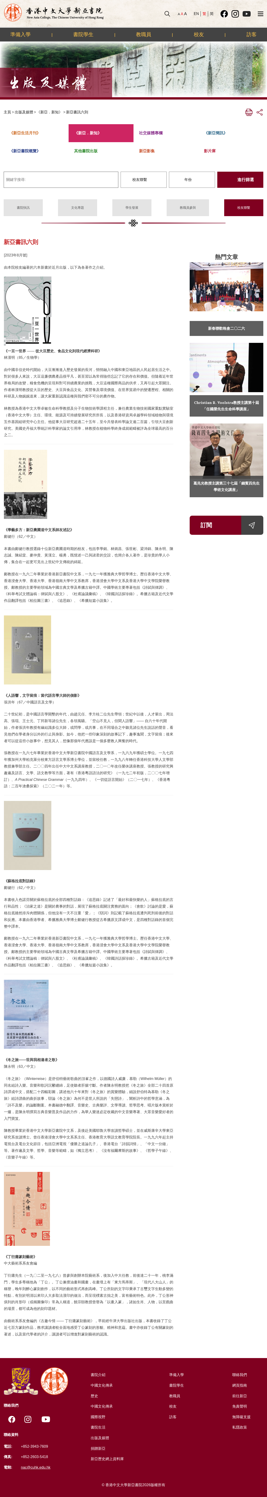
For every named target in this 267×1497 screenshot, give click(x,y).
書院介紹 (98, 1375)
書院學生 (83, 34)
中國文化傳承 (102, 1385)
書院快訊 (23, 207)
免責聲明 (239, 1406)
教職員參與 (188, 207)
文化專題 (77, 207)
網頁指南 (239, 1385)
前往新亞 (239, 1396)
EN (196, 14)
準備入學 (20, 34)
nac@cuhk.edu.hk (35, 1467)
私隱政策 (239, 1427)
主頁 (7, 112)
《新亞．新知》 (49, 112)
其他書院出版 (86, 151)
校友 (199, 34)
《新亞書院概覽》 (25, 151)
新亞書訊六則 (77, 112)
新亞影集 (147, 151)
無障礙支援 (241, 1417)
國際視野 (98, 1417)
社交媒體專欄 (151, 133)
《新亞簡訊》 (215, 133)
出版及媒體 (24, 112)
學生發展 (131, 207)
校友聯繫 (243, 207)
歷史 (94, 1396)
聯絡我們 (239, 1375)
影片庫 (210, 151)
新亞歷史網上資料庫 (107, 1459)
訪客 (252, 34)
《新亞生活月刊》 (25, 133)
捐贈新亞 (98, 1448)
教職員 (143, 34)
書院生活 (98, 1427)
